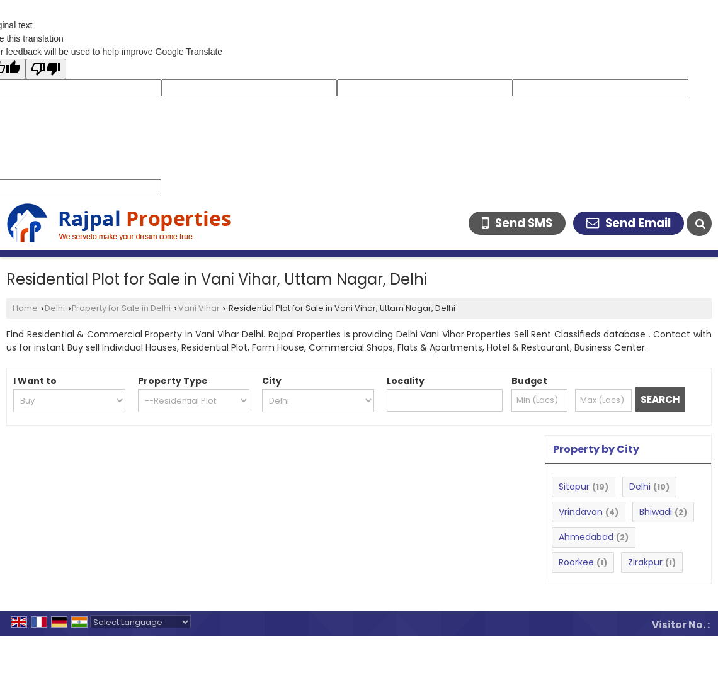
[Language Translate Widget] (140, 622)
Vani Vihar (199, 308)
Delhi (55, 308)
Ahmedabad (586, 537)
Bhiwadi (655, 511)
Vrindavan (581, 511)
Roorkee (576, 562)
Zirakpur (645, 562)
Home (25, 308)
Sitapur (574, 486)
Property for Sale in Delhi (121, 308)
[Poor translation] (46, 69)
